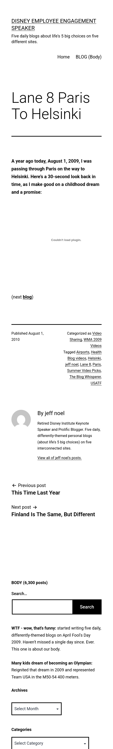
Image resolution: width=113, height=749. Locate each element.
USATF (96, 383)
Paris (97, 364)
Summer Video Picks (84, 370)
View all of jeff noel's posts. (59, 458)
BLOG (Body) (89, 57)
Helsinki (94, 358)
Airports (82, 352)
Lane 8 (85, 364)
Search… (19, 593)
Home (63, 57)
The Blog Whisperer (85, 377)
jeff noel (72, 364)
